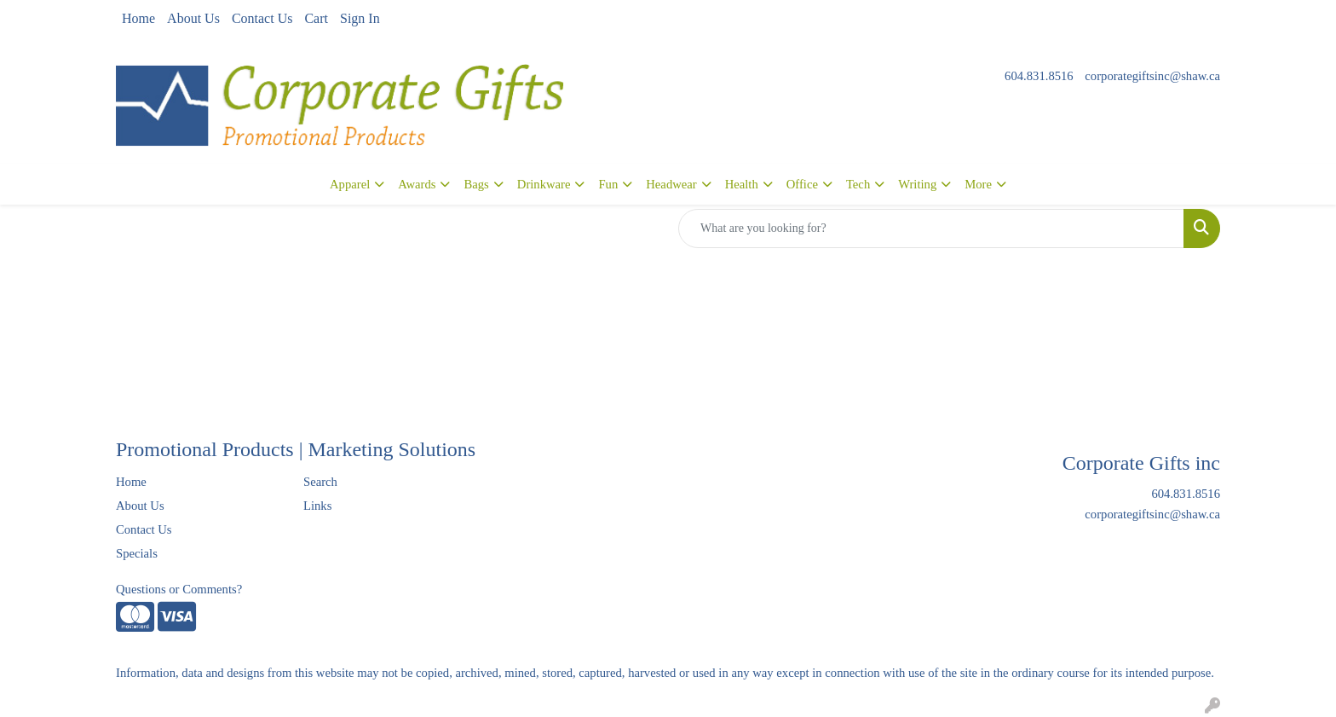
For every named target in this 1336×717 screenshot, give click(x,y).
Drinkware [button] (544, 184)
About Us (193, 18)
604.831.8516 (1039, 76)
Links (317, 505)
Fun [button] (608, 184)
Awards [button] (416, 184)
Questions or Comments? (179, 589)
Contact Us (262, 18)
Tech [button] (858, 184)
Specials (137, 553)
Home (138, 18)
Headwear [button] (671, 184)
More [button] (978, 184)
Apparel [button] (350, 184)
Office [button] (802, 184)
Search (320, 482)
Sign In (360, 18)
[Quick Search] (931, 228)
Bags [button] (476, 184)
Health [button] (741, 184)
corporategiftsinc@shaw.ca (1152, 76)
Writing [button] (917, 184)
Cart (316, 18)
